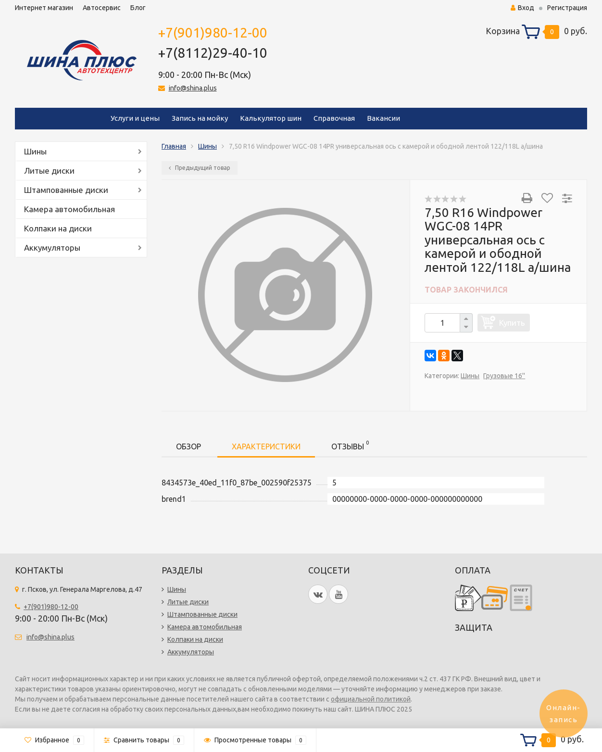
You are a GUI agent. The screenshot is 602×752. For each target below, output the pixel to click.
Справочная (334, 118)
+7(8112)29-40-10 (212, 52)
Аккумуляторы (52, 247)
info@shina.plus (193, 88)
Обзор (188, 446)
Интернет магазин (44, 8)
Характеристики (266, 446)
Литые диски (49, 170)
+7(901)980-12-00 (212, 32)
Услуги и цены (135, 118)
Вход (522, 8)
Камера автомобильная (69, 209)
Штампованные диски (66, 189)
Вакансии (383, 118)
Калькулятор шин (270, 118)
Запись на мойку (200, 118)
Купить (512, 322)
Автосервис (102, 8)
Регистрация (567, 8)
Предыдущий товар (199, 168)
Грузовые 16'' (504, 376)
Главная (174, 146)
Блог (138, 8)
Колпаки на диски (58, 228)
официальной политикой (371, 699)
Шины (35, 151)
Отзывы (350, 445)
